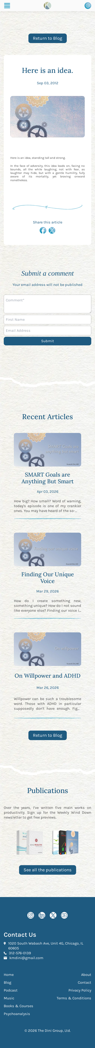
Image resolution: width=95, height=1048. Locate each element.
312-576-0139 (20, 953)
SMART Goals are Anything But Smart (48, 478)
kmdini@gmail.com (26, 958)
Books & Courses (18, 1006)
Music (9, 998)
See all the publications (48, 869)
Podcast (11, 990)
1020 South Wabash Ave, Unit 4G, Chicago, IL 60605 (45, 945)
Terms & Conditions (74, 998)
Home (9, 975)
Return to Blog (47, 38)
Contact (84, 982)
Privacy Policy (79, 990)
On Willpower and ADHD (48, 675)
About (86, 975)
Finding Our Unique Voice (47, 577)
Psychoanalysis (17, 1014)
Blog (7, 982)
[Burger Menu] (7, 5)
